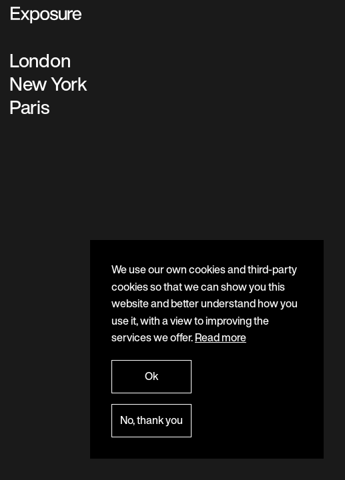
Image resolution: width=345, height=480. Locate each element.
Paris (29, 107)
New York (48, 83)
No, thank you (151, 420)
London (39, 60)
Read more (220, 337)
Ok (151, 376)
